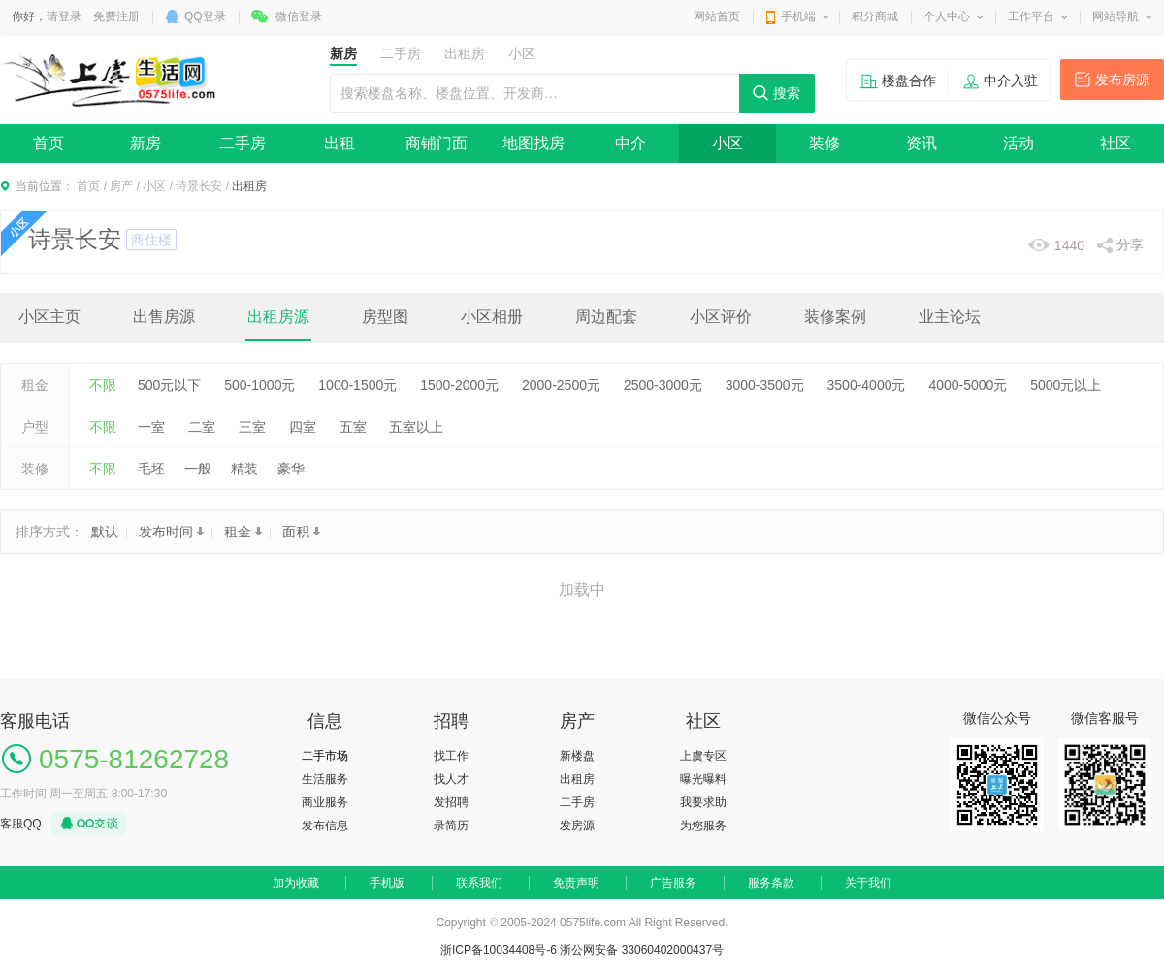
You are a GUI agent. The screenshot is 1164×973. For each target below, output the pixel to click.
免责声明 (576, 883)
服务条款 (771, 883)
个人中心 (946, 16)
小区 (727, 143)
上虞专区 (703, 755)
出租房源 (278, 316)
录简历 (451, 825)
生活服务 (325, 779)
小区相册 (492, 316)
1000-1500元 (357, 385)
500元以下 (169, 385)
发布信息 (325, 825)
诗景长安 (199, 186)
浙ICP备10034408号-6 (498, 950)
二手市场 (325, 755)
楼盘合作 (909, 80)
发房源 (577, 825)
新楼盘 (577, 755)
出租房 (577, 779)
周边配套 (606, 316)
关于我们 (868, 883)
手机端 (798, 16)
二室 (201, 427)
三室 (252, 427)
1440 (1069, 245)
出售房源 (164, 316)
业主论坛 (950, 316)
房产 (121, 186)
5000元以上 (1065, 385)
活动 (1018, 143)
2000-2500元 (561, 385)
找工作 (451, 755)
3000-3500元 (765, 385)
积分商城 (875, 16)
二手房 (242, 143)
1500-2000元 (459, 385)
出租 (339, 143)
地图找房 (533, 143)
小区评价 (721, 316)
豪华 (291, 468)
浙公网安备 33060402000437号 (642, 950)
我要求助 (703, 802)
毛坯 (151, 468)
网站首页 (717, 16)
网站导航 (1115, 16)
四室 (302, 427)
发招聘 (451, 802)
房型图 (385, 316)
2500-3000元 (663, 385)
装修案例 (835, 316)
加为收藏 (296, 883)
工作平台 (1031, 16)
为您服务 (703, 825)
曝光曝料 (703, 779)
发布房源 (1122, 79)
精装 (244, 468)
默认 (104, 531)
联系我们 (479, 883)
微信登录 (298, 16)
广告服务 (673, 883)
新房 (145, 143)
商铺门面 (436, 143)
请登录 (64, 16)
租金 (243, 531)
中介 (630, 143)
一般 (197, 468)
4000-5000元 (967, 385)
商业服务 (325, 802)
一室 (151, 427)
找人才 (451, 779)
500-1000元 (259, 385)
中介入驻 (1011, 80)
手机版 (387, 883)
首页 (48, 143)
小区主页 (49, 316)
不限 (102, 385)
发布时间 (171, 531)
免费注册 (116, 16)
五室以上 (416, 427)
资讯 (921, 143)
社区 (1115, 143)
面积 (301, 531)
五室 (353, 427)
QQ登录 (205, 16)
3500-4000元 (866, 385)
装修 (824, 143)
